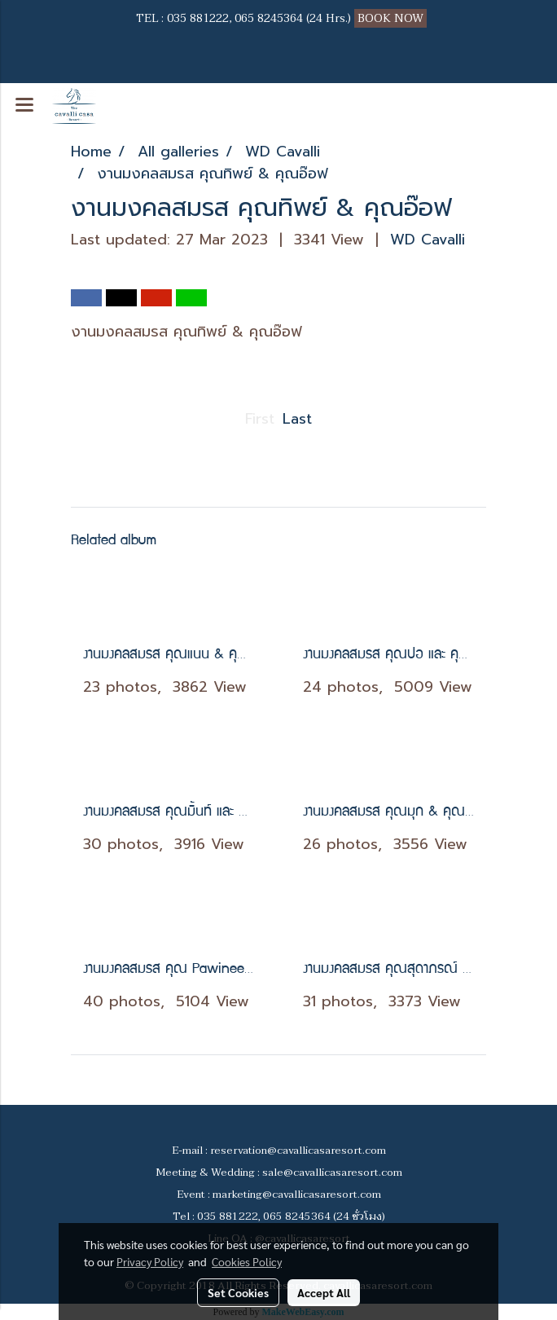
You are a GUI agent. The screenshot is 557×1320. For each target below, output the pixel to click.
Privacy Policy (149, 1261)
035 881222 (198, 18)
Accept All (323, 1292)
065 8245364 (269, 18)
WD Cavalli (427, 239)
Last (297, 418)
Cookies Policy (247, 1261)
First (259, 418)
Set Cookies (238, 1292)
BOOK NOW (392, 18)
